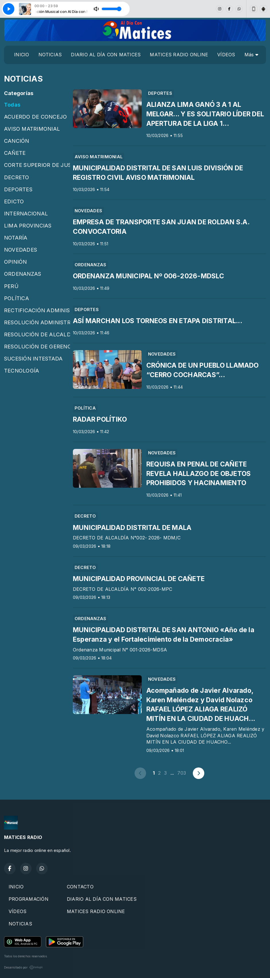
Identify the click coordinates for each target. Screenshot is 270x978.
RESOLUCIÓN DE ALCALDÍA (37, 334)
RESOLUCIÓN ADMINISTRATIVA (37, 322)
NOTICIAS (50, 54)
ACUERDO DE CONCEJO (35, 116)
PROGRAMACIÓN (28, 899)
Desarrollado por (23, 967)
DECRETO (16, 177)
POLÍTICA (16, 298)
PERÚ (11, 286)
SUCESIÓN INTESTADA (33, 358)
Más (251, 54)
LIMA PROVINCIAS (28, 225)
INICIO (21, 54)
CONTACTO (80, 887)
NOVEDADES (20, 249)
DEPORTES (18, 189)
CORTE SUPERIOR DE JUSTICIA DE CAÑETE (37, 165)
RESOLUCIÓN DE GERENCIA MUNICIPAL (37, 346)
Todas (12, 104)
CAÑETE (15, 153)
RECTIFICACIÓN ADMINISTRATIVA (37, 310)
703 (181, 773)
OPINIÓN (15, 262)
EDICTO (14, 201)
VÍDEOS (226, 54)
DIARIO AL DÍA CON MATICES (106, 54)
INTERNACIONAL (26, 213)
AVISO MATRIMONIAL (32, 129)
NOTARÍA (16, 237)
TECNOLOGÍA (21, 370)
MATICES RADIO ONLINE (179, 54)
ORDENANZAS (22, 274)
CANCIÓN (16, 141)
